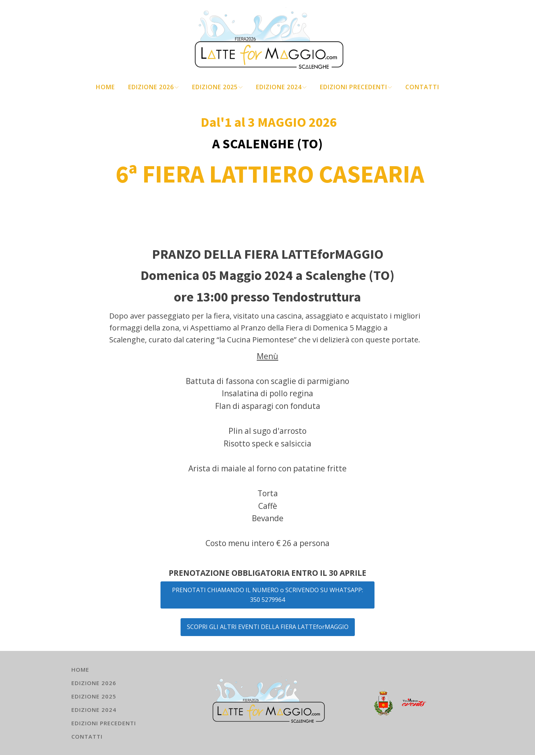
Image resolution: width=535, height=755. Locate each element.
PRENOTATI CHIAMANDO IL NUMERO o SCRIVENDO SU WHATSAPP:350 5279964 (267, 595)
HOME (105, 87)
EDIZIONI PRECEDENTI (356, 87)
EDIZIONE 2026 (153, 87)
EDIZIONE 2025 (217, 87)
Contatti (422, 87)
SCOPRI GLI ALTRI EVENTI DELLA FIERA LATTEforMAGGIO (267, 627)
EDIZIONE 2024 (281, 87)
